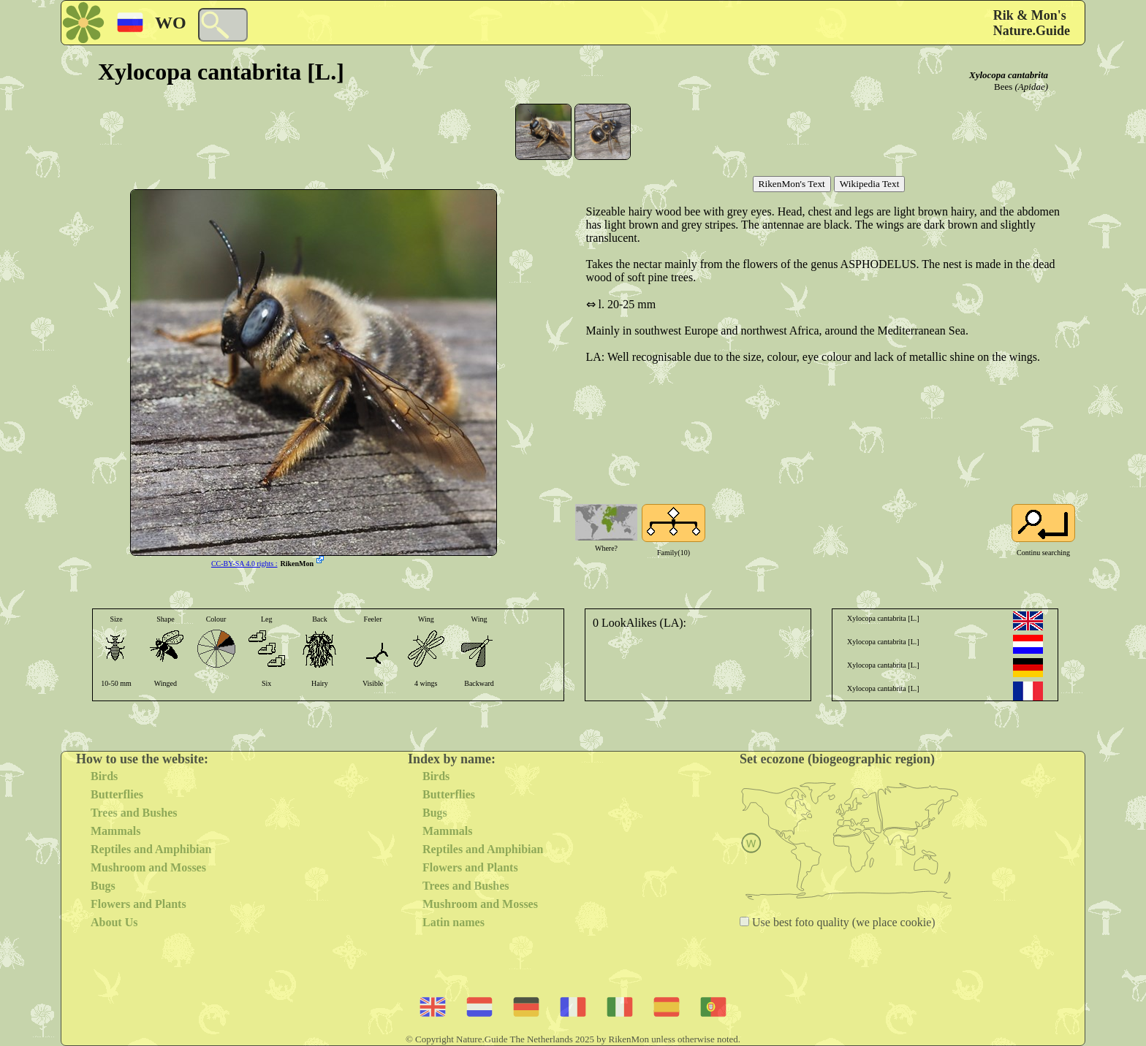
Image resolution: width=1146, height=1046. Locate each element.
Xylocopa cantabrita (1008, 74)
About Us (114, 922)
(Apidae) (1031, 86)
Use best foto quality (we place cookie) (842, 922)
